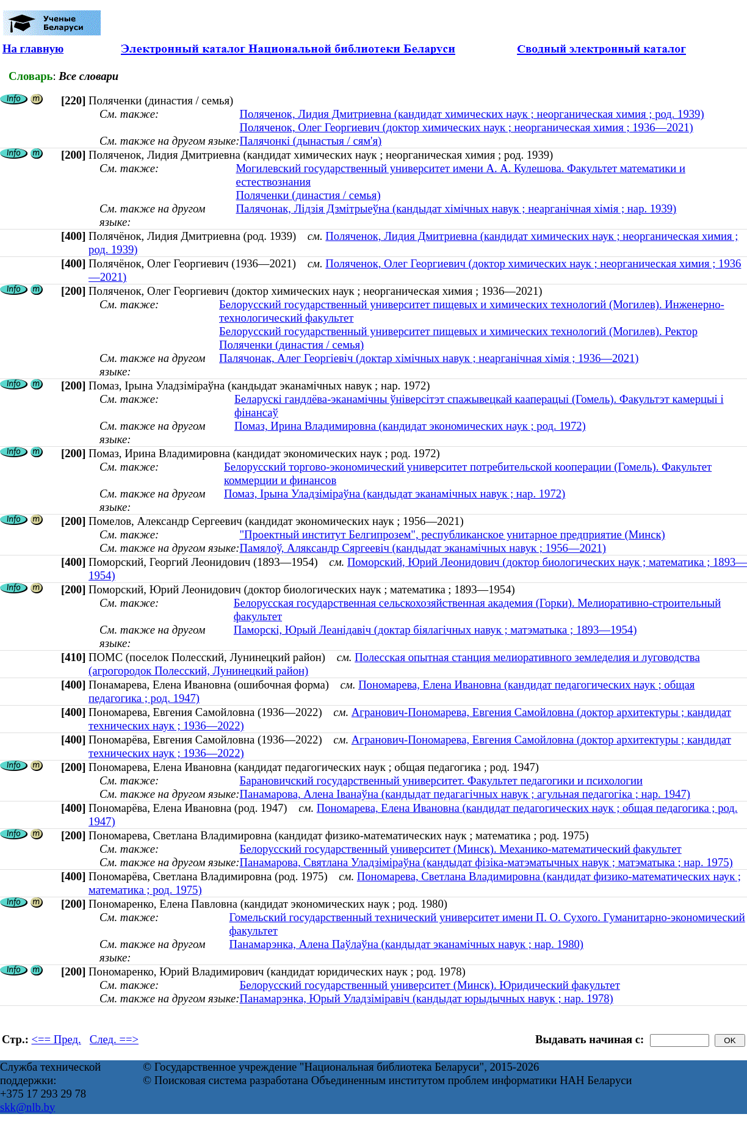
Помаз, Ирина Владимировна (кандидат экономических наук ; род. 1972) (410, 425)
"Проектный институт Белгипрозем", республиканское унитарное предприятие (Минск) (452, 534)
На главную (32, 48)
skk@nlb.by (27, 1107)
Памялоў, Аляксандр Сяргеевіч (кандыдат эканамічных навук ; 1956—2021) (422, 547)
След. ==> (114, 1039)
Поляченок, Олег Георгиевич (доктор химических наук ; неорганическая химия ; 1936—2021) (466, 127)
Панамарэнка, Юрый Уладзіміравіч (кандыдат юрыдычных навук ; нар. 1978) (426, 998)
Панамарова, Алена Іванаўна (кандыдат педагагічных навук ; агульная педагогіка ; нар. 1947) (464, 793)
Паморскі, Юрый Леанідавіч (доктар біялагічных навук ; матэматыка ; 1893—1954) (435, 629)
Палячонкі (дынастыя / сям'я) (310, 140)
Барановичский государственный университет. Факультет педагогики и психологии (440, 780)
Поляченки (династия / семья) (308, 195)
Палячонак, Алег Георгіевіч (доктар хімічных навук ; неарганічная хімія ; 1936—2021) (428, 358)
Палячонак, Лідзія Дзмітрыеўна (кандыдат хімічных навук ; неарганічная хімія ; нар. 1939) (456, 208)
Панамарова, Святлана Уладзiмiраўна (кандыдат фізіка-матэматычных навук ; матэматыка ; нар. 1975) (485, 862)
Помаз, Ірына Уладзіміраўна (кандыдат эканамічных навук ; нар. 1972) (394, 493)
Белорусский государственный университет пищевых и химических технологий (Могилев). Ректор (458, 331)
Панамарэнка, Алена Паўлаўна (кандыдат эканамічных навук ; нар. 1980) (406, 944)
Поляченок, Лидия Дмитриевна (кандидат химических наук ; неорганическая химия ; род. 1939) (471, 113)
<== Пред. (56, 1039)
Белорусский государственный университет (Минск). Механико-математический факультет (460, 848)
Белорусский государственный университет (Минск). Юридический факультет (429, 984)
